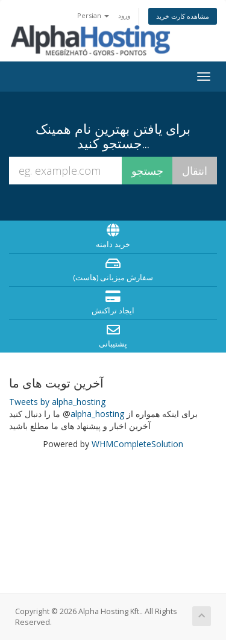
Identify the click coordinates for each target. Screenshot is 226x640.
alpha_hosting (97, 413)
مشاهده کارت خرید (182, 15)
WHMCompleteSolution (137, 444)
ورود (124, 15)
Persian (93, 15)
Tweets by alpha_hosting (57, 401)
